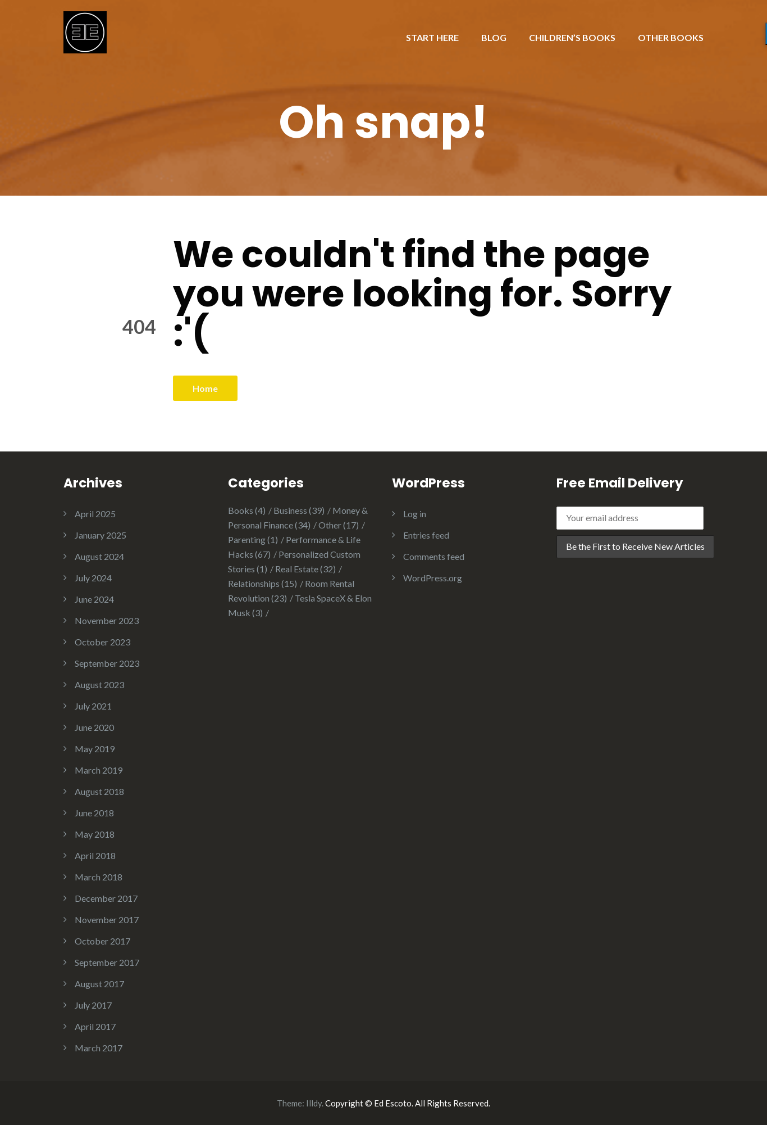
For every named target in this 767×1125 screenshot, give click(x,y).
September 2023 (107, 663)
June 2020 (94, 727)
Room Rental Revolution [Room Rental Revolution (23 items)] (291, 590)
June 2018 (94, 812)
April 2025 (95, 513)
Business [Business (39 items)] (299, 510)
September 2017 (107, 962)
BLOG (493, 37)
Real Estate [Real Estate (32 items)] (305, 568)
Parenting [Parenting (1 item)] (253, 539)
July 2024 (93, 577)
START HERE (432, 37)
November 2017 (107, 919)
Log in (414, 513)
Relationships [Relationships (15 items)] (262, 583)
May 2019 (95, 748)
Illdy (314, 1103)
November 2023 (107, 620)
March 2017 (98, 1047)
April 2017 (95, 1026)
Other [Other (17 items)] (338, 524)
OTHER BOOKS (671, 37)
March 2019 (98, 770)
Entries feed (426, 535)
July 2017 (93, 1005)
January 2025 (100, 535)
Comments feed (433, 556)
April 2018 (95, 855)
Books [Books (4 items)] (247, 510)
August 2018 (99, 791)
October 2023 (102, 641)
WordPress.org (432, 577)
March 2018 (98, 876)
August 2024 (99, 556)
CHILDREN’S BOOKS (572, 37)
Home (205, 388)
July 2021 (93, 706)
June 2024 (94, 599)
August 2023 (99, 684)
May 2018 (95, 834)
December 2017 (106, 898)
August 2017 (99, 983)
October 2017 (102, 941)
